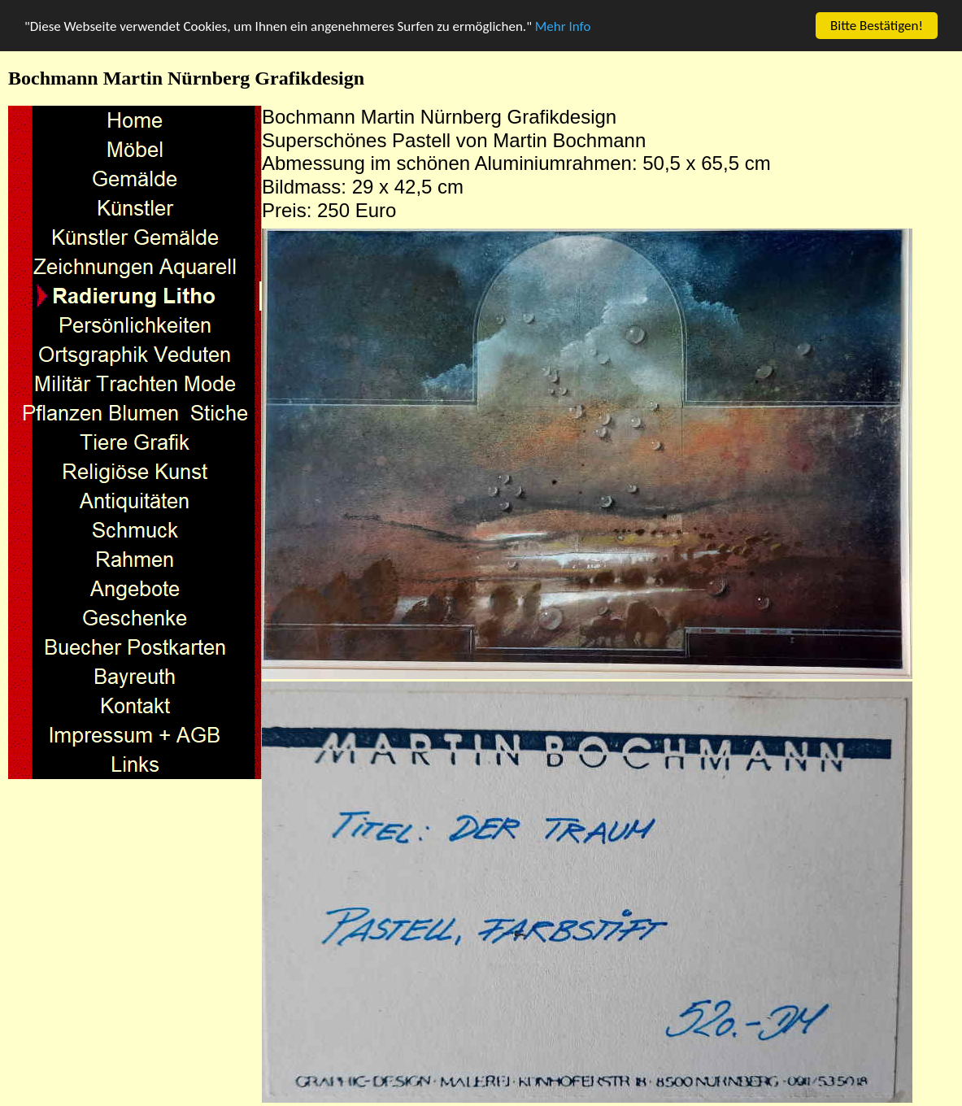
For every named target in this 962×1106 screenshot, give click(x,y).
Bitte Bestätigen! (876, 25)
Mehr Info (563, 25)
